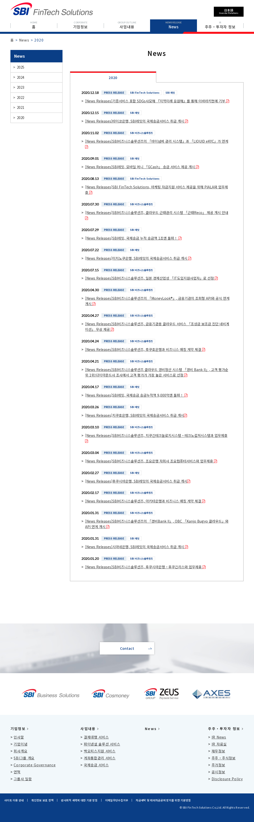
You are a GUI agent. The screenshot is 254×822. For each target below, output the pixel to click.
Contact (127, 648)
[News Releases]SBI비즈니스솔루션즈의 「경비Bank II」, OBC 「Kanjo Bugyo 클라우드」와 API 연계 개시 (156, 524)
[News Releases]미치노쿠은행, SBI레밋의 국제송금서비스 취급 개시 (138, 258)
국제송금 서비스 (96, 764)
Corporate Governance (35, 764)
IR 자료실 (219, 743)
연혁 (17, 771)
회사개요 (20, 750)
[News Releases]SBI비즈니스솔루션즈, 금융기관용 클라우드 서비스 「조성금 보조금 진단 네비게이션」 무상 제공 (157, 326)
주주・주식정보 (224, 757)
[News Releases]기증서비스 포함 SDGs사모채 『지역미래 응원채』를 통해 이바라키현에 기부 (157, 100)
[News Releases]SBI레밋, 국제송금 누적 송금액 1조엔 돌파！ (133, 238)
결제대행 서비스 (96, 737)
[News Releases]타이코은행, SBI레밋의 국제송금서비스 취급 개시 (136, 121)
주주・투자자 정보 (226, 728)
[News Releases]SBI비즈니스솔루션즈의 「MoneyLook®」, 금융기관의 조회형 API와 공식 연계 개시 (157, 301)
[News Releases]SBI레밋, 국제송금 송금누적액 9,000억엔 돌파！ (136, 395)
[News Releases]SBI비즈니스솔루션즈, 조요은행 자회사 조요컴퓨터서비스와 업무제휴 (151, 460)
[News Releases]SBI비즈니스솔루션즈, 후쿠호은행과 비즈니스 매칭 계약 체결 (145, 349)
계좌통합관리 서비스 (100, 757)
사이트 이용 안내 (14, 800)
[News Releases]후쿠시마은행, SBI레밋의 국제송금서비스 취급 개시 (137, 481)
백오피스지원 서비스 (100, 750)
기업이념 (20, 743)
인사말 (19, 737)
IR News (219, 737)
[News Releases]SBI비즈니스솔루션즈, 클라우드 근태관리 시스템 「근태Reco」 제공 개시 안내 (156, 215)
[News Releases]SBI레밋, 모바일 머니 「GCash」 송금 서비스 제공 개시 (142, 166)
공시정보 (218, 771)
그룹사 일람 (23, 778)
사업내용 (89, 728)
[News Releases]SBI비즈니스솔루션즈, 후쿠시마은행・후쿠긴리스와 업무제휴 (145, 566)
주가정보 (218, 764)
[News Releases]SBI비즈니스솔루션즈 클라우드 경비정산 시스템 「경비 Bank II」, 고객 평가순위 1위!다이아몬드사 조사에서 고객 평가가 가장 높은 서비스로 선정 (156, 372)
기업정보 (19, 728)
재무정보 (218, 750)
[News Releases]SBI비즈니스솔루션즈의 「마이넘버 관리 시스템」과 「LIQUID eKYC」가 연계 (156, 144)
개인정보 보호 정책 (42, 800)
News (24, 40)
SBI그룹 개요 (24, 757)
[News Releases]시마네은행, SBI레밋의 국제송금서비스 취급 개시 (136, 546)
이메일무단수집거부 (116, 800)
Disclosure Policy (227, 778)
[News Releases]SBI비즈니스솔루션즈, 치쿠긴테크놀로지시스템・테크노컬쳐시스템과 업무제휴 (156, 438)
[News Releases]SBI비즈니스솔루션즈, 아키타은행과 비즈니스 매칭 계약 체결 (145, 500)
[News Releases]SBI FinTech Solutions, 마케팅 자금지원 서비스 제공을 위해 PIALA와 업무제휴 (156, 189)
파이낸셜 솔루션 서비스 (102, 743)
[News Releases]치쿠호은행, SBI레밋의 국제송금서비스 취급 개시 (136, 415)
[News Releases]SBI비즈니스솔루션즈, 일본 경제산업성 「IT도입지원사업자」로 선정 (151, 278)
